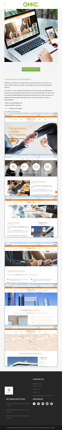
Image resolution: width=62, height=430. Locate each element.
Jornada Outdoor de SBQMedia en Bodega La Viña (18, 413)
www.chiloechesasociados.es (12, 111)
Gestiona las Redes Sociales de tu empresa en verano (18, 420)
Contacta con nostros (31, 69)
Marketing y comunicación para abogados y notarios (18, 426)
